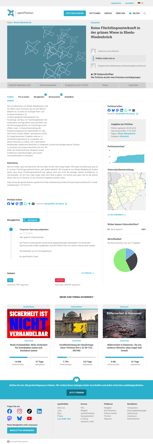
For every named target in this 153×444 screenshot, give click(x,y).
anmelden (129, 3)
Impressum (132, 416)
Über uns (61, 408)
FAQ (82, 408)
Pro (10, 280)
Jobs (59, 410)
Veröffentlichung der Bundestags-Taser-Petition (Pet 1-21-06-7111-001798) (76, 347)
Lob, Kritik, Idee (64, 419)
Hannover (124, 307)
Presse (60, 416)
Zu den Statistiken (116, 215)
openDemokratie (87, 413)
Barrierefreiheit (133, 419)
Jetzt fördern (76, 393)
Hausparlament (87, 416)
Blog (59, 413)
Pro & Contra (23, 97)
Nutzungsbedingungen (136, 410)
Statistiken (69, 97)
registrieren (116, 3)
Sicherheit (95, 23)
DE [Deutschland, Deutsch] (140, 3)
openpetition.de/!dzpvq (55, 204)
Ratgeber (108, 408)
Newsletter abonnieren (22, 430)
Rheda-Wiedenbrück (22, 22)
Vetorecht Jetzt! (87, 421)
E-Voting (84, 419)
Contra (60, 280)
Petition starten (74, 13)
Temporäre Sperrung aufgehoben (34, 229)
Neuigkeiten (39, 95)
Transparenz (132, 408)
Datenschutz (132, 413)
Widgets (84, 410)
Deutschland (28, 307)
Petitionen (95, 13)
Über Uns (120, 13)
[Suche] (145, 13)
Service (108, 13)
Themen (107, 416)
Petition (10, 97)
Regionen (108, 419)
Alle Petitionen (110, 410)
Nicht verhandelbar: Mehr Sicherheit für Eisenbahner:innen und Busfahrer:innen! (28, 347)
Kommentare (54, 95)
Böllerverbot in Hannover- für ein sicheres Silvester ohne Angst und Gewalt (124, 347)
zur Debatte (87, 273)
